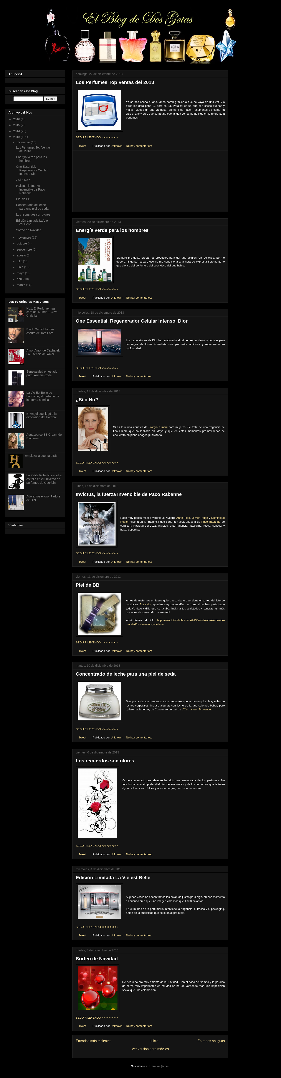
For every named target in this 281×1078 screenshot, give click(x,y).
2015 (17, 125)
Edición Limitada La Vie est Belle (113, 877)
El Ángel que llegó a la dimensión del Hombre (41, 415)
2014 (17, 131)
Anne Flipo (183, 517)
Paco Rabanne (210, 521)
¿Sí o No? (87, 399)
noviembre (24, 237)
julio (20, 261)
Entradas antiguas (211, 1041)
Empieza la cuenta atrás (41, 455)
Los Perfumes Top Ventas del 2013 (115, 82)
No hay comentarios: (139, 145)
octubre (22, 243)
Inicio (154, 1041)
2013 (17, 137)
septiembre (25, 249)
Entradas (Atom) (159, 1066)
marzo (21, 285)
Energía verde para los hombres (112, 230)
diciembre (24, 142)
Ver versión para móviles (150, 1049)
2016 (17, 119)
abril (20, 279)
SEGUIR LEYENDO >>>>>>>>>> (97, 137)
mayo (21, 273)
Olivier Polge (200, 517)
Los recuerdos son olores (105, 760)
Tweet (82, 145)
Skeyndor (145, 604)
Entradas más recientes (93, 1041)
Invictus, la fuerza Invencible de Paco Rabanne (129, 494)
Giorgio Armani (158, 427)
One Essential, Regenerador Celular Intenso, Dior (132, 321)
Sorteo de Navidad (97, 958)
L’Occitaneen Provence (196, 709)
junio (20, 267)
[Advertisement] (150, 181)
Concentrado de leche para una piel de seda (126, 674)
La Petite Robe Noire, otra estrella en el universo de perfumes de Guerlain (44, 479)
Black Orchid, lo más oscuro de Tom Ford (40, 331)
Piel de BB (87, 585)
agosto (22, 255)
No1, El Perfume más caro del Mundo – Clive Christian (42, 312)
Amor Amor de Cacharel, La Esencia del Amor (43, 352)
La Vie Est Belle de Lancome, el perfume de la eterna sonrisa (42, 396)
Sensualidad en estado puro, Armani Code (41, 373)
